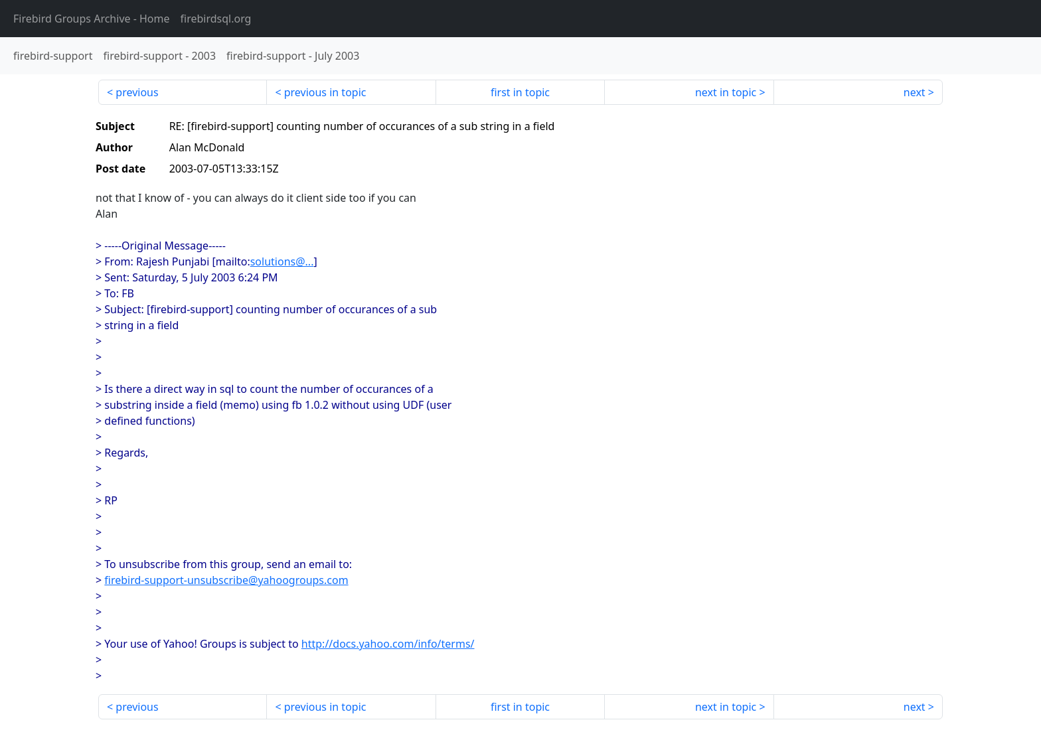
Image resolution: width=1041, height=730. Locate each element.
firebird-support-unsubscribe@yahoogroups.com (226, 580)
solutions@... (282, 261)
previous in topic (325, 92)
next (914, 92)
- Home (91, 18)
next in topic (725, 92)
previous (137, 92)
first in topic (520, 92)
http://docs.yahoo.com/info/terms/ (388, 643)
